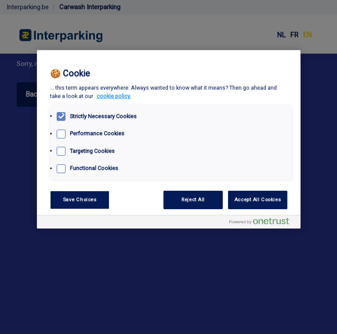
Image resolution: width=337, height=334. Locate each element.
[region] (169, 139)
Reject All (193, 199)
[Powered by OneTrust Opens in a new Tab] (262, 223)
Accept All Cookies (257, 199)
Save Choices (80, 199)
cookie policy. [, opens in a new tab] (114, 96)
